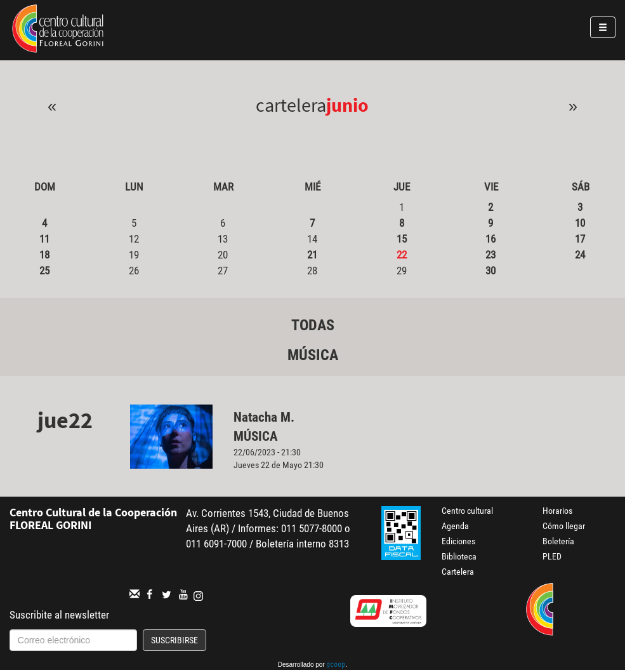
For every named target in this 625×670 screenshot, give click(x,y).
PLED (552, 556)
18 (44, 254)
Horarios (557, 510)
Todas (312, 325)
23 (490, 254)
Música (312, 355)
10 (580, 223)
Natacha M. (264, 417)
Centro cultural (467, 510)
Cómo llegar (564, 525)
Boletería (558, 541)
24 (580, 254)
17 (580, 238)
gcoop (335, 665)
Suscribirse (174, 640)
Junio (347, 105)
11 (44, 238)
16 (490, 238)
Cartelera (458, 571)
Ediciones (458, 541)
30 (490, 270)
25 (44, 270)
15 (402, 238)
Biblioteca (459, 556)
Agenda (455, 525)
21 (312, 254)
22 (402, 254)
